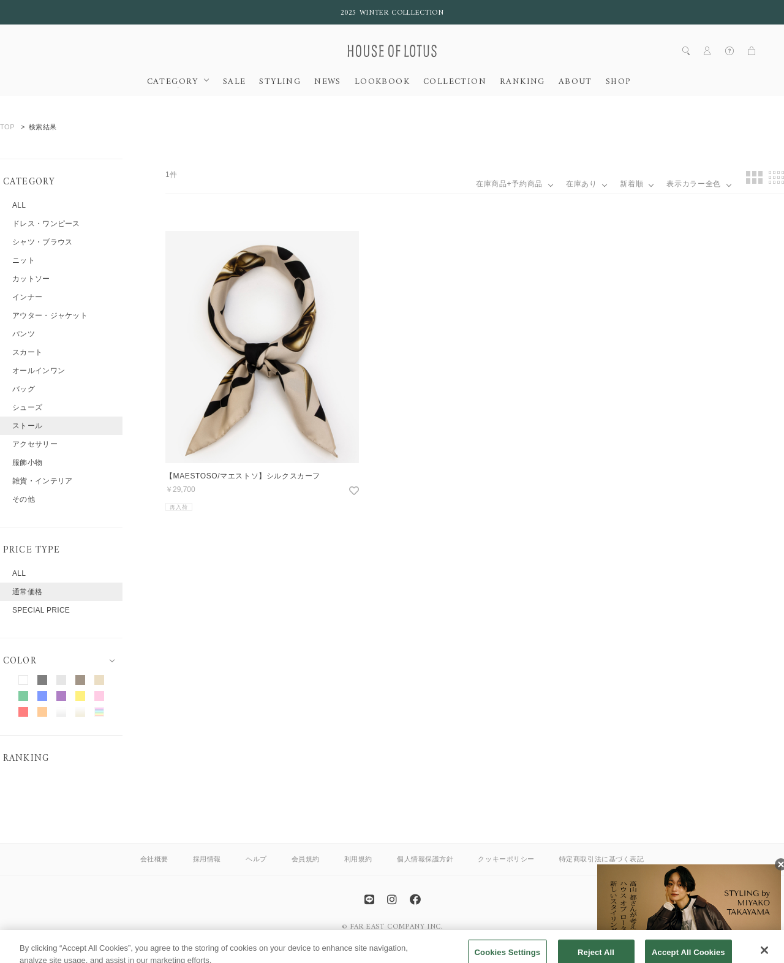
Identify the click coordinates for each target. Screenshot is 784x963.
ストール (27, 425)
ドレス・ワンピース (46, 223)
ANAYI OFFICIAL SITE (343, 934)
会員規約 (306, 859)
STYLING (280, 82)
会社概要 (154, 859)
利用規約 (358, 859)
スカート (27, 352)
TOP (7, 126)
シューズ (27, 407)
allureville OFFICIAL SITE (435, 934)
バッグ (23, 389)
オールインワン (38, 370)
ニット (23, 260)
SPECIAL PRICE (41, 610)
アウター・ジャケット (50, 315)
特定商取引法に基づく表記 (601, 859)
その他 (23, 499)
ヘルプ (256, 859)
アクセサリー (35, 444)
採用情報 (207, 859)
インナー (27, 297)
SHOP (618, 82)
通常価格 (27, 591)
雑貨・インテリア (42, 481)
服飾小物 (27, 462)
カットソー (31, 278)
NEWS (327, 82)
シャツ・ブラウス (42, 242)
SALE (234, 82)
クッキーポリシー (506, 859)
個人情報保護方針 (425, 859)
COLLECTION (454, 82)
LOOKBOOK (382, 82)
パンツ (23, 334)
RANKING (522, 82)
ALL (19, 205)
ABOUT (575, 82)
